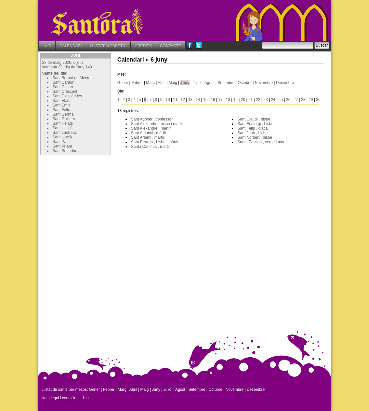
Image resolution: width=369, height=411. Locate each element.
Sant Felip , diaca (252, 128)
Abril (161, 82)
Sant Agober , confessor (152, 119)
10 (167, 99)
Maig (173, 82)
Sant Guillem (64, 119)
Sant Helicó (62, 128)
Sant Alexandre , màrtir (151, 128)
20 (243, 99)
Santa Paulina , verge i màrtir (262, 142)
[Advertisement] (89, 197)
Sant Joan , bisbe (252, 133)
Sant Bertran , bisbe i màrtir (154, 142)
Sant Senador (64, 151)
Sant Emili (61, 105)
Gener (122, 82)
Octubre (245, 82)
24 (273, 99)
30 (318, 99)
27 (296, 99)
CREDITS (143, 46)
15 (205, 99)
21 (250, 99)
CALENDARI (70, 46)
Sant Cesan (63, 87)
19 (235, 99)
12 (183, 99)
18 (228, 99)
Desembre (285, 82)
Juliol (196, 82)
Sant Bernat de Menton (73, 78)
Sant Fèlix (61, 109)
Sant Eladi (62, 100)
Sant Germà (63, 114)
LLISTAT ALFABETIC (108, 46)
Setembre (225, 82)
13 (190, 99)
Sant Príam (62, 146)
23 (265, 99)
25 (281, 99)
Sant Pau (61, 141)
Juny (185, 82)
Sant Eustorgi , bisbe (255, 123)
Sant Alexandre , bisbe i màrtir (157, 123)
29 (311, 99)
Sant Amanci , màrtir (148, 133)
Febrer (137, 82)
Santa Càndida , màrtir (150, 146)
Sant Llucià (62, 137)
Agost (209, 82)
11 (175, 99)
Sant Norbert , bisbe (254, 137)
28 (303, 99)
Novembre (264, 82)
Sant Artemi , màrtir (148, 137)
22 (258, 99)
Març (150, 82)
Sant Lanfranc (65, 132)
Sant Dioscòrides (67, 96)
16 (213, 99)
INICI (47, 46)
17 (220, 99)
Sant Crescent (65, 91)
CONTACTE (170, 46)
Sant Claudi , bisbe (253, 119)
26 (288, 99)
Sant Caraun (63, 82)
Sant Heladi (63, 123)
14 (198, 99)
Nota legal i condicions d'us (65, 398)
